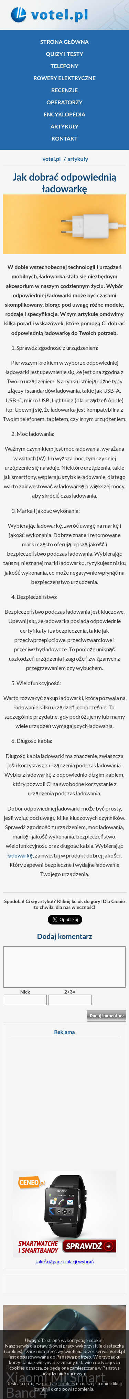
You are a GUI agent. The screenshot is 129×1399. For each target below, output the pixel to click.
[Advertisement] (64, 1106)
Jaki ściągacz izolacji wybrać (64, 1261)
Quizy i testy (64, 53)
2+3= (69, 992)
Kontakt (65, 138)
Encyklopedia (64, 114)
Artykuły (64, 126)
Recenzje (64, 90)
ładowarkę (20, 855)
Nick (25, 992)
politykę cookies (58, 1383)
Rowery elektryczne (64, 78)
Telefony (64, 66)
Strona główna (64, 41)
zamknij (42, 1389)
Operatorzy (64, 102)
